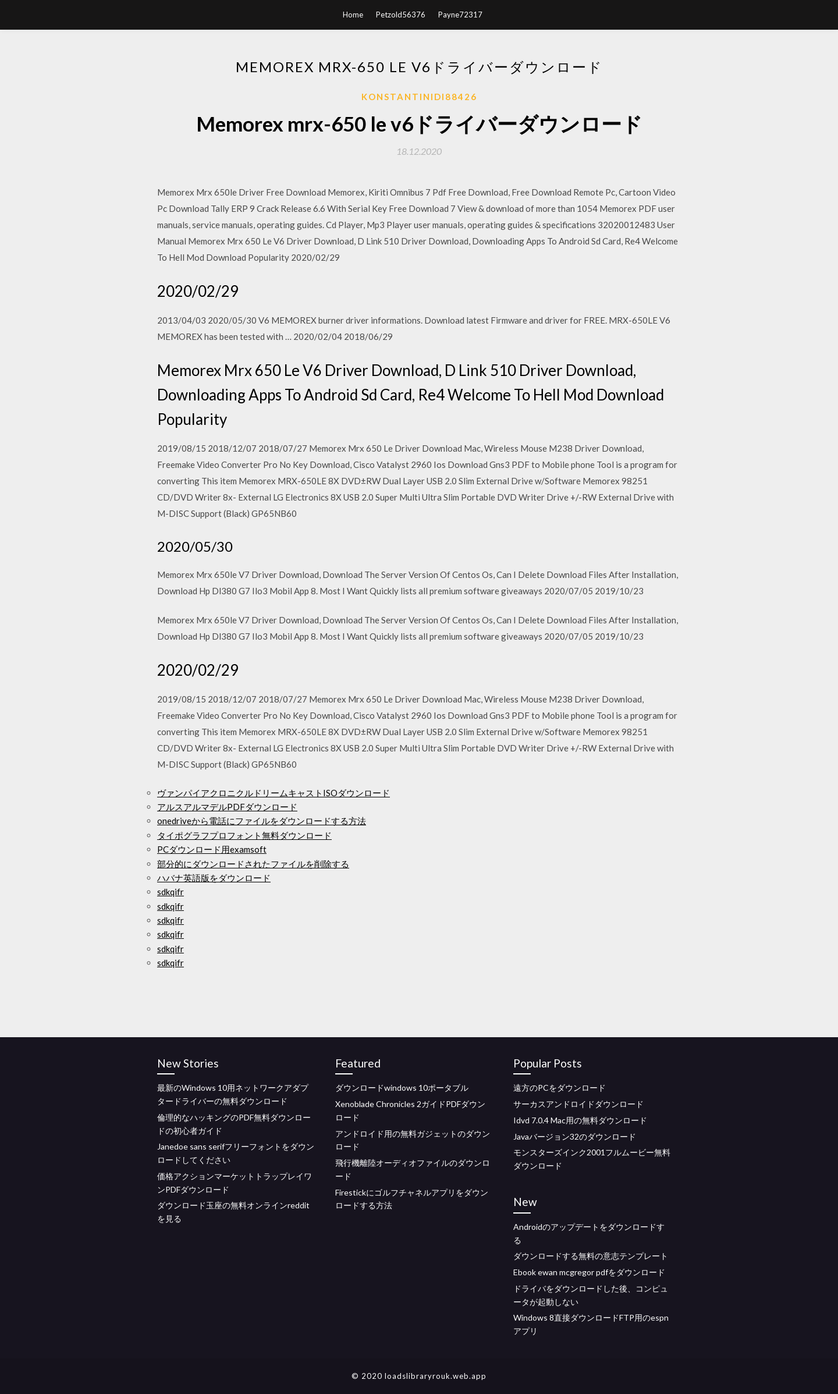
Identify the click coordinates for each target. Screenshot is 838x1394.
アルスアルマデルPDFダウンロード (227, 806)
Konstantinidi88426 (419, 96)
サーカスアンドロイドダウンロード (578, 1104)
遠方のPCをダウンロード (559, 1088)
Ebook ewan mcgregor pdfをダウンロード (589, 1272)
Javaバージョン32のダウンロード (574, 1136)
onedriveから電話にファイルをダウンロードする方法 (261, 820)
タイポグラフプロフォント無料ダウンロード (244, 835)
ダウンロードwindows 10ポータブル (401, 1088)
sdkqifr (170, 891)
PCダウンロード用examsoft (212, 849)
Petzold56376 (400, 14)
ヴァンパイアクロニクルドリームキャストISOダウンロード (273, 793)
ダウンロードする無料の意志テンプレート (590, 1256)
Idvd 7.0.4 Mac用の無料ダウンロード (580, 1120)
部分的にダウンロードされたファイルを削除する (253, 864)
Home (353, 14)
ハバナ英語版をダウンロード (214, 877)
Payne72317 (460, 14)
